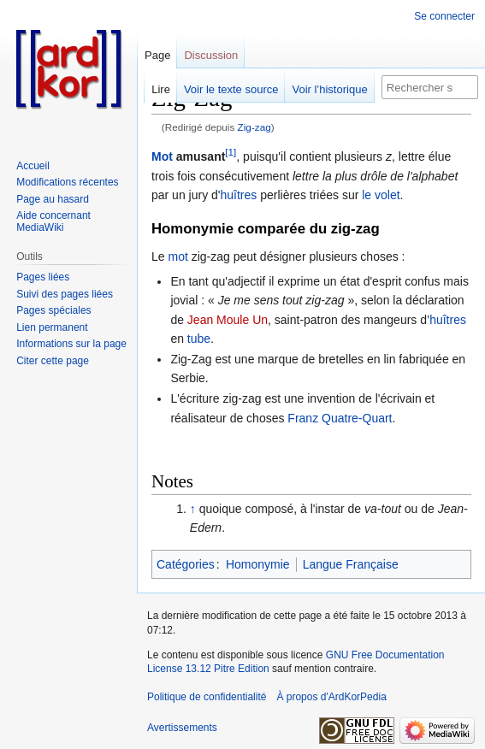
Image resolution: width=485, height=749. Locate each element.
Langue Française (351, 564)
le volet (380, 195)
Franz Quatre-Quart (339, 418)
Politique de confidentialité (206, 697)
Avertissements (182, 728)
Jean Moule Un (227, 320)
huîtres (239, 195)
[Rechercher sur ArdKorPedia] (429, 87)
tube (198, 338)
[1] (230, 152)
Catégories (186, 564)
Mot (162, 156)
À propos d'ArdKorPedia (331, 697)
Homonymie (258, 564)
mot (177, 256)
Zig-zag (254, 127)
